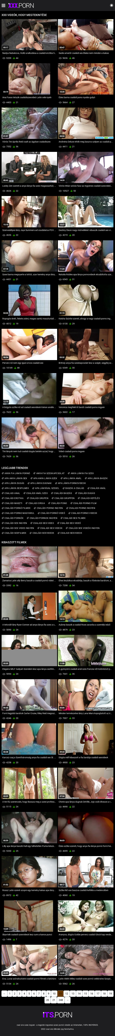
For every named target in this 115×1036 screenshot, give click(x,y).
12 (66, 993)
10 (54, 993)
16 (91, 993)
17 (98, 993)
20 (47, 1000)
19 (110, 993)
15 (85, 993)
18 (104, 993)
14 (79, 993)
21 (53, 1000)
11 (60, 993)
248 (61, 1000)
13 (73, 993)
